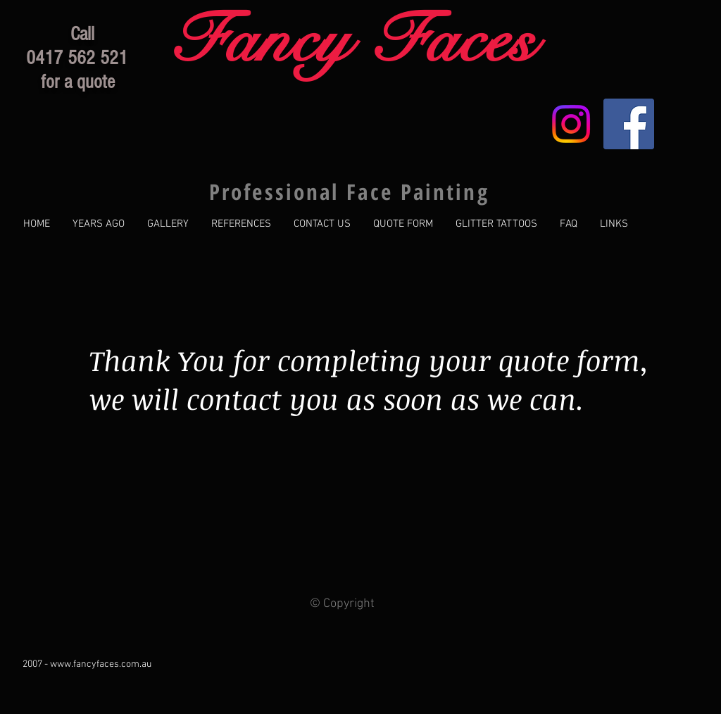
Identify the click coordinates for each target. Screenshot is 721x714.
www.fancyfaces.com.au (100, 664)
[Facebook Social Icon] (628, 124)
